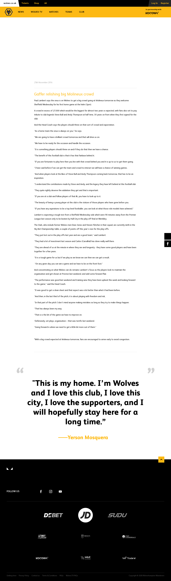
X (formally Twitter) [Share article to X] (167, 236)
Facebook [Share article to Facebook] (167, 243)
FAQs (61, 576)
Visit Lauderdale (129, 536)
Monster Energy (85, 536)
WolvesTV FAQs (72, 576)
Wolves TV (36, 12)
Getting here (11, 576)
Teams (68, 12)
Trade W (129, 558)
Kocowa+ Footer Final (42, 558)
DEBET (53, 515)
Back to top (161, 460)
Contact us (36, 576)
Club (81, 12)
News (21, 12)
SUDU (118, 515)
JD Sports (85, 515)
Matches (53, 12)
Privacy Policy (24, 576)
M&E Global (85, 558)
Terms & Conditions (49, 576)
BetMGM (42, 536)
